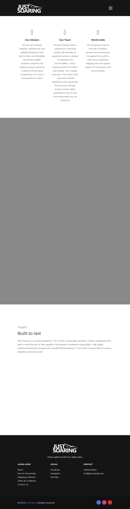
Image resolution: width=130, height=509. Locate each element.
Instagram (55, 473)
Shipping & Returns (26, 477)
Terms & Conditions (27, 480)
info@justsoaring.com (93, 473)
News (20, 469)
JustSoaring (31, 502)
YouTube (54, 477)
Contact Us (23, 484)
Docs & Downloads (27, 473)
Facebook (55, 469)
